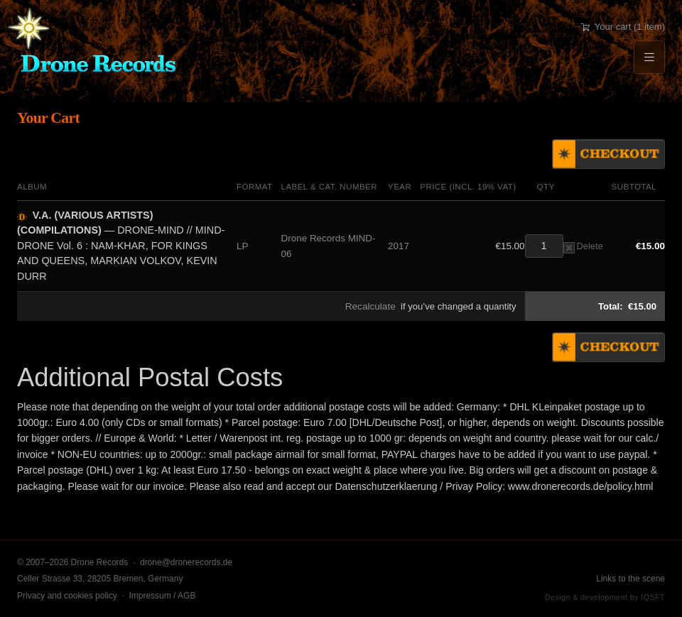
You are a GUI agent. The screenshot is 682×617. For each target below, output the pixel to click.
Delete (583, 246)
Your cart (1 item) (623, 26)
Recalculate (370, 306)
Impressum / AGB (162, 596)
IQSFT (653, 597)
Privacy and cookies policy (67, 596)
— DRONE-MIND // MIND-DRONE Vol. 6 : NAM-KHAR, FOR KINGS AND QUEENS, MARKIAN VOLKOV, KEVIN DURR (120, 245)
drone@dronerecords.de (186, 562)
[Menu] (649, 57)
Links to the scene (630, 579)
